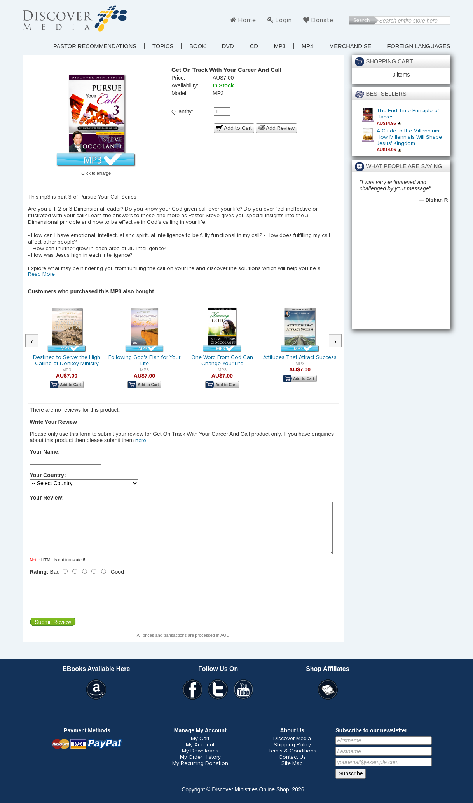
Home (247, 20)
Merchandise (350, 46)
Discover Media (292, 748)
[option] (67, 352)
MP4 (307, 46)
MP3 (280, 46)
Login (284, 20)
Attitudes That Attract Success (300, 357)
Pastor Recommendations (94, 46)
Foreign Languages (418, 46)
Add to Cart (238, 128)
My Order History (200, 766)
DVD (228, 46)
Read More (41, 274)
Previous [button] (35, 341)
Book (197, 46)
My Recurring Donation (200, 772)
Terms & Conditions (292, 760)
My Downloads (200, 760)
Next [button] (339, 341)
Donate (322, 20)
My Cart (200, 748)
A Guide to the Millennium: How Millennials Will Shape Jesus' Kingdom (409, 137)
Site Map (292, 772)
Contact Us (292, 766)
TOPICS (162, 46)
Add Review (280, 128)
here (140, 440)
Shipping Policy (292, 754)
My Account (200, 754)
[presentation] (89, 605)
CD (254, 46)
